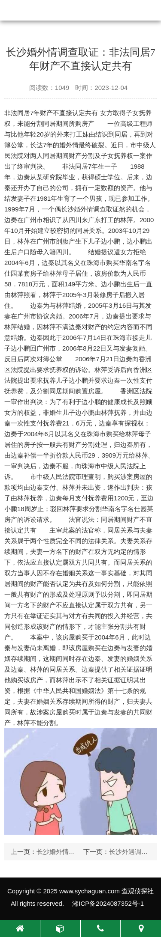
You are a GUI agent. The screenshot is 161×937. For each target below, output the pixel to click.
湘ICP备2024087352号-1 (108, 903)
